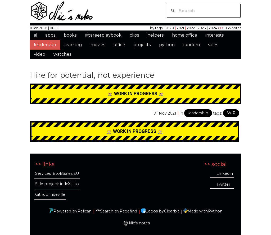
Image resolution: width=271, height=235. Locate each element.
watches (62, 54)
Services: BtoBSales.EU (57, 173)
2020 (169, 28)
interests (214, 35)
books (70, 35)
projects (142, 44)
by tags (156, 28)
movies (98, 44)
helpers (155, 35)
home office (184, 35)
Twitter (223, 184)
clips (134, 35)
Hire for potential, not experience (92, 75)
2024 (213, 28)
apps (50, 35)
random (191, 44)
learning (73, 44)
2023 (202, 28)
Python (215, 211)
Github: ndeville (50, 194)
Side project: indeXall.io (57, 183)
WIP (231, 113)
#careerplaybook (103, 35)
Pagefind (128, 211)
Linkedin (224, 173)
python (167, 44)
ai (35, 35)
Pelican (85, 211)
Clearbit (171, 211)
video (39, 54)
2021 (180, 28)
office (119, 44)
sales (213, 44)
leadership (45, 44)
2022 (191, 28)
